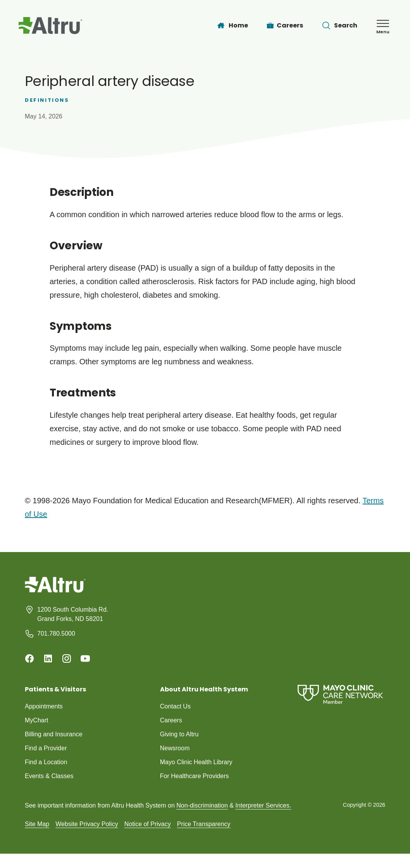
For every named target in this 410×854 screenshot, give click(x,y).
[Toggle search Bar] (339, 25)
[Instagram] (66, 658)
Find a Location (46, 762)
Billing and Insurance (54, 734)
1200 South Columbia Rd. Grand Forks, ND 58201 (72, 614)
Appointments (44, 706)
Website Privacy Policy (86, 824)
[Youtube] (85, 658)
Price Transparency (204, 824)
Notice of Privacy (147, 824)
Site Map (37, 824)
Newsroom (174, 748)
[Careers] (285, 25)
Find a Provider (46, 748)
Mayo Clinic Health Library (196, 762)
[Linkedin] (48, 658)
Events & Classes (49, 776)
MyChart (36, 720)
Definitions (47, 100)
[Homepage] (55, 590)
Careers (171, 720)
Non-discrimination (202, 805)
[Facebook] (29, 658)
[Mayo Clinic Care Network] (340, 694)
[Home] (232, 25)
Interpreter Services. (263, 805)
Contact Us (175, 706)
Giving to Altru (179, 734)
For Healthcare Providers (194, 776)
